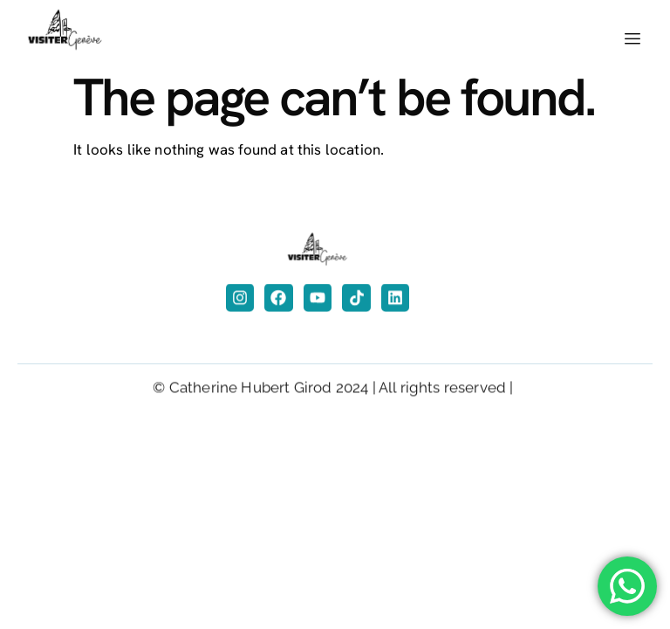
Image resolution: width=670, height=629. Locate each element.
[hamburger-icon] (633, 39)
